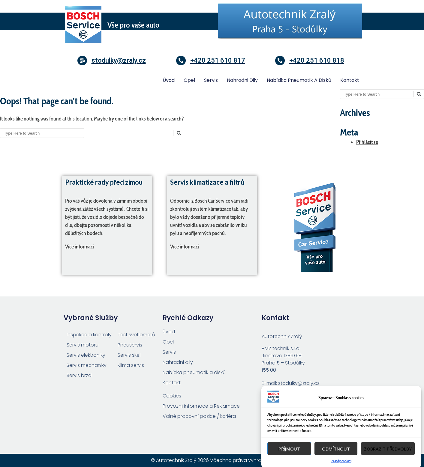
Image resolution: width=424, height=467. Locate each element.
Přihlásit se (367, 142)
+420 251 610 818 (316, 60)
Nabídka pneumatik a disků (299, 80)
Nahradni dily (242, 80)
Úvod (169, 80)
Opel (189, 80)
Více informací (184, 246)
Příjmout (289, 460)
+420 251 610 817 (217, 60)
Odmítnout (336, 460)
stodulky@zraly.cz (119, 60)
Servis (211, 80)
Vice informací (79, 246)
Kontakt (349, 80)
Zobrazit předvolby (388, 460)
